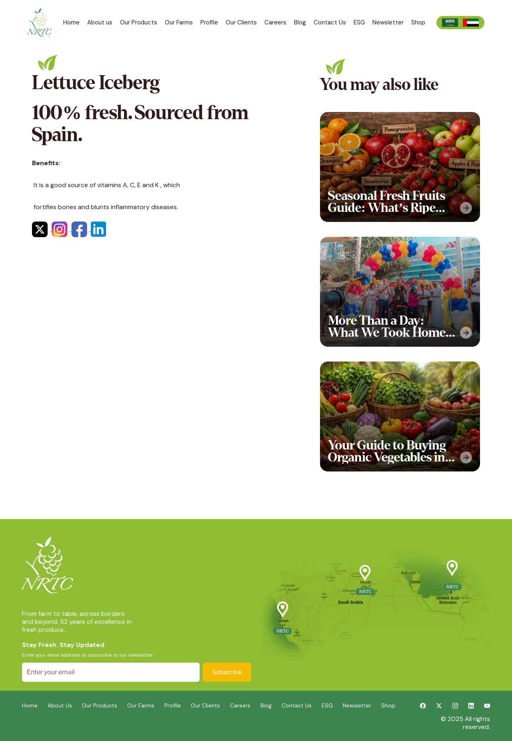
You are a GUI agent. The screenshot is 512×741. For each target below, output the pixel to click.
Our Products (138, 22)
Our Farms (179, 22)
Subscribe (227, 672)
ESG (359, 22)
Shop (418, 22)
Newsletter (388, 22)
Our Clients (241, 22)
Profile (209, 22)
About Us (60, 705)
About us (99, 22)
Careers (275, 22)
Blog (300, 22)
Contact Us (330, 22)
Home (71, 22)
